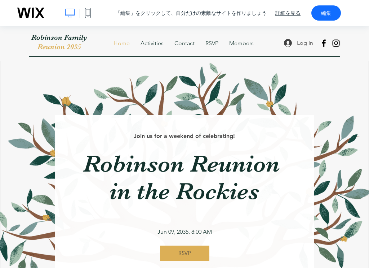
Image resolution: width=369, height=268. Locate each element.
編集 (326, 13)
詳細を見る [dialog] (288, 13)
